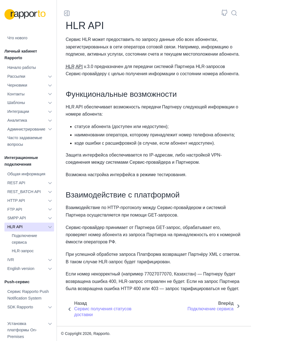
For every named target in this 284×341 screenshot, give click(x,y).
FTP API (14, 209)
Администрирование (26, 129)
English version (20, 268)
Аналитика (17, 120)
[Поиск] (234, 13)
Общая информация (26, 174)
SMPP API (16, 218)
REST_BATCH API (24, 191)
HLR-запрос (23, 251)
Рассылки (16, 76)
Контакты (15, 94)
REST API (16, 183)
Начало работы (21, 67)
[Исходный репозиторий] (224, 13)
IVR (10, 259)
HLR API (14, 227)
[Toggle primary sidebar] (66, 13)
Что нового (17, 38)
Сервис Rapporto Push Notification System (28, 294)
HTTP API (16, 200)
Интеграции (18, 111)
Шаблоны (16, 102)
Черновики (17, 85)
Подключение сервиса (24, 238)
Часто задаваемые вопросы (24, 141)
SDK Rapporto (20, 307)
